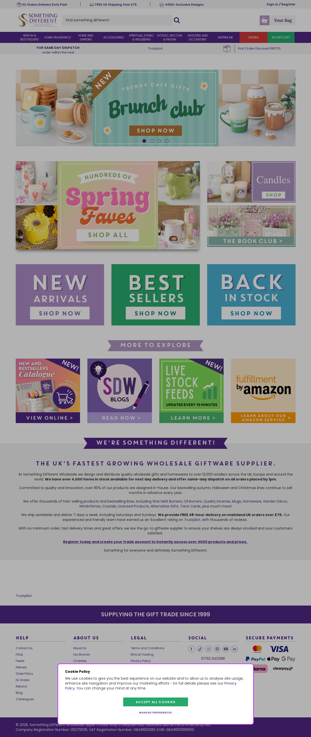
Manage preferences (155, 712)
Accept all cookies (156, 702)
